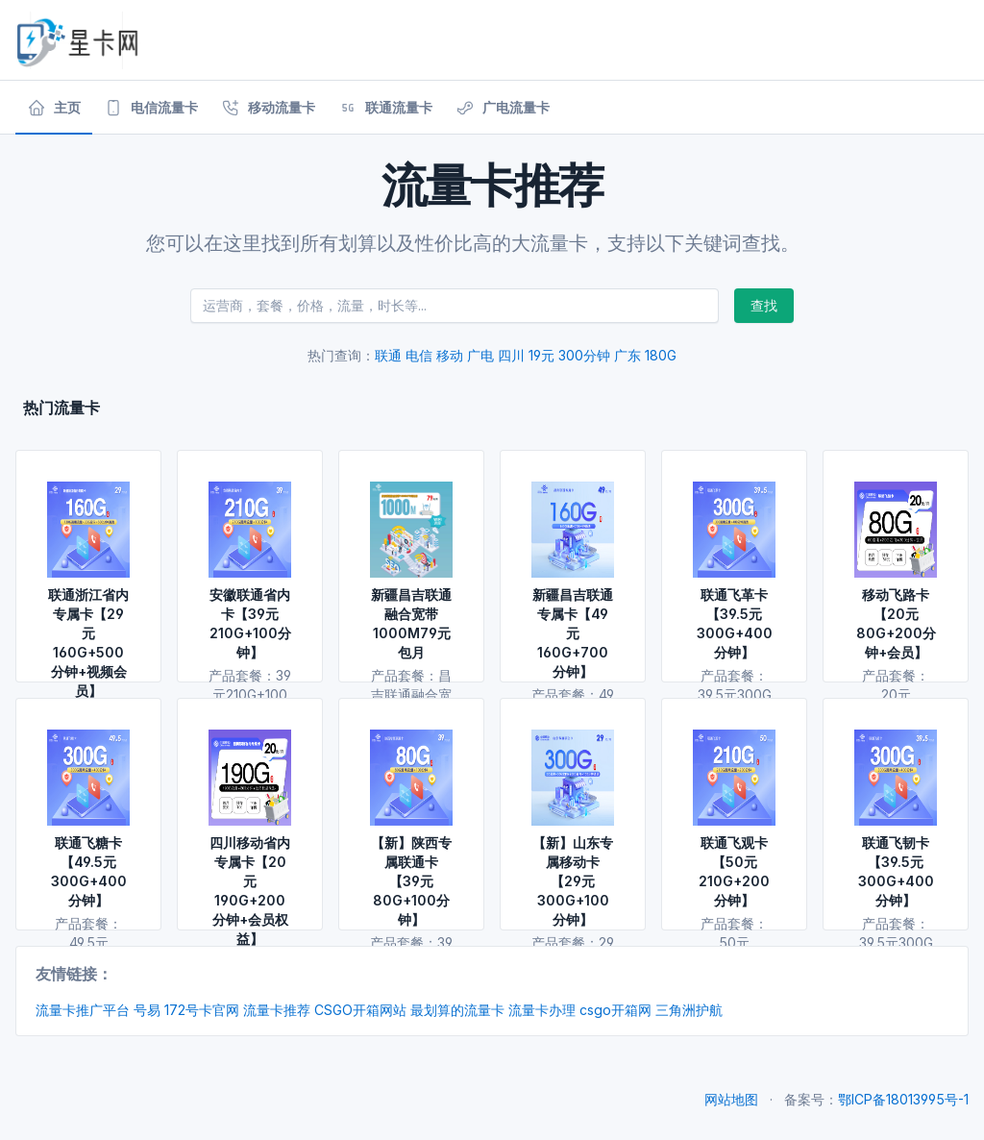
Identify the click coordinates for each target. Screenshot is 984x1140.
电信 (419, 355)
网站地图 (731, 1099)
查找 (763, 305)
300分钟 (584, 355)
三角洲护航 (689, 1010)
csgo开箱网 (615, 1010)
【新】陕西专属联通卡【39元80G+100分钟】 (411, 881)
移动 (449, 355)
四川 (511, 355)
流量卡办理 (542, 1010)
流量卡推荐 (276, 1010)
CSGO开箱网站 (360, 1010)
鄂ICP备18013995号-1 (903, 1099)
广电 (480, 355)
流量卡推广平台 (83, 1010)
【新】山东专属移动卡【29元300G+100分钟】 (572, 881)
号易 (147, 1010)
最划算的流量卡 (457, 1010)
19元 (541, 355)
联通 (388, 355)
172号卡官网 (201, 1010)
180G (660, 355)
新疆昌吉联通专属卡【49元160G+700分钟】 (572, 633)
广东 (627, 355)
